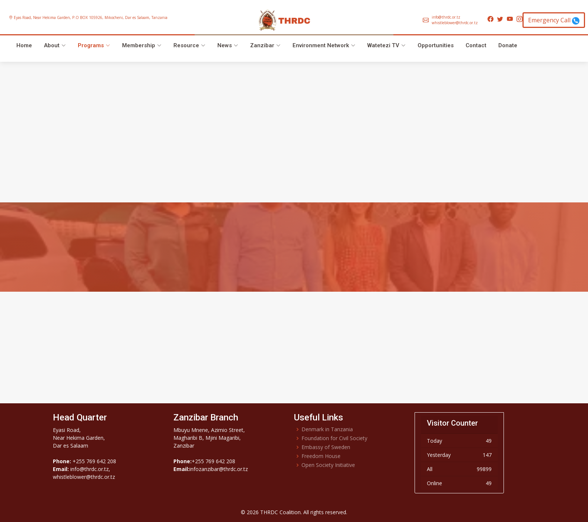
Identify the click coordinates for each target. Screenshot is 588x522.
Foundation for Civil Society (334, 438)
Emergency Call (553, 20)
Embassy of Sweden (325, 447)
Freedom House (321, 456)
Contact (476, 45)
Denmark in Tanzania (327, 429)
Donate (507, 45)
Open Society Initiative (328, 465)
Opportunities (436, 45)
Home (24, 45)
